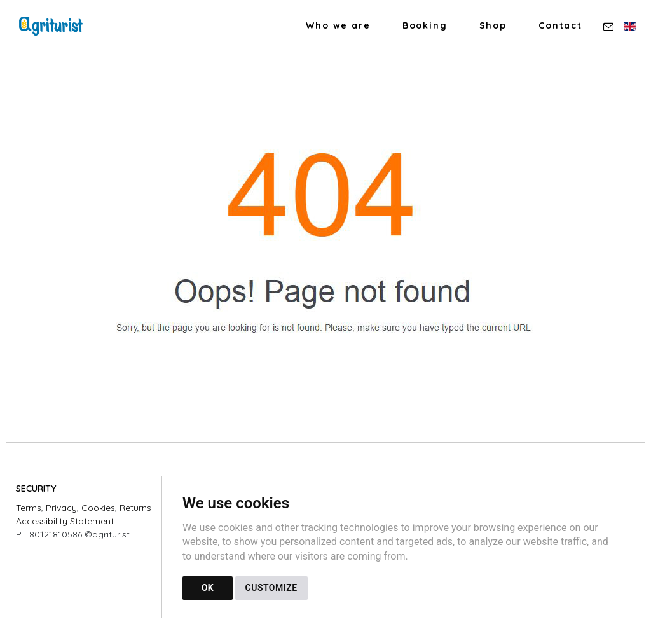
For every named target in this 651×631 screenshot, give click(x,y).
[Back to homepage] (57, 26)
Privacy (61, 507)
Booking (425, 25)
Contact (560, 25)
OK (208, 588)
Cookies (98, 507)
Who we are (338, 25)
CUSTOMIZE (271, 588)
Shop (493, 25)
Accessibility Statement (65, 521)
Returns (135, 507)
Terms (28, 507)
